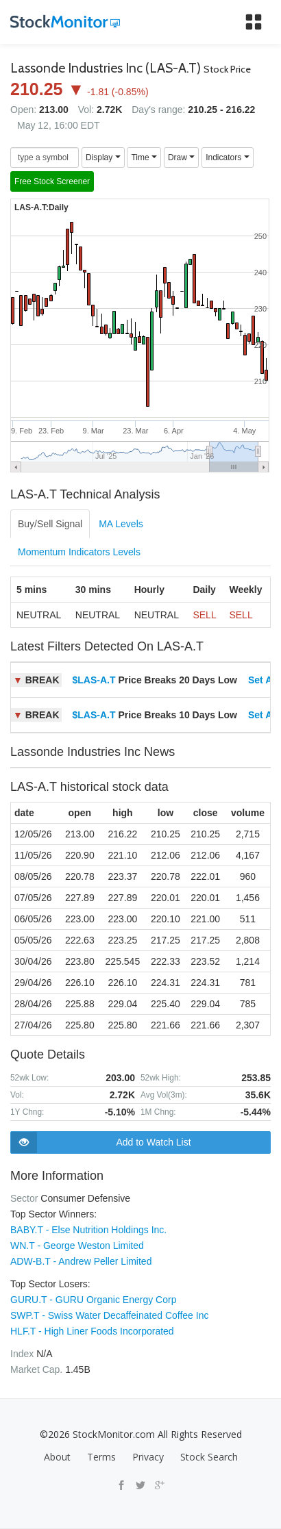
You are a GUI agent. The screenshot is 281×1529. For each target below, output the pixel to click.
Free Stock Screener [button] (52, 181)
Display (103, 157)
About (57, 1456)
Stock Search (209, 1456)
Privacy (148, 1456)
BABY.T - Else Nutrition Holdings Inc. (88, 1229)
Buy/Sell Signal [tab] (50, 523)
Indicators (227, 157)
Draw (181, 157)
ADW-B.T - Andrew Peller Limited (80, 1261)
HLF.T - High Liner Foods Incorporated (92, 1331)
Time (144, 157)
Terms (101, 1456)
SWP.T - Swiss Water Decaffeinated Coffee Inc (109, 1315)
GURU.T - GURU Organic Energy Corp (93, 1299)
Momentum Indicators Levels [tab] (79, 551)
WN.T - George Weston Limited (77, 1245)
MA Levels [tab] (121, 523)
